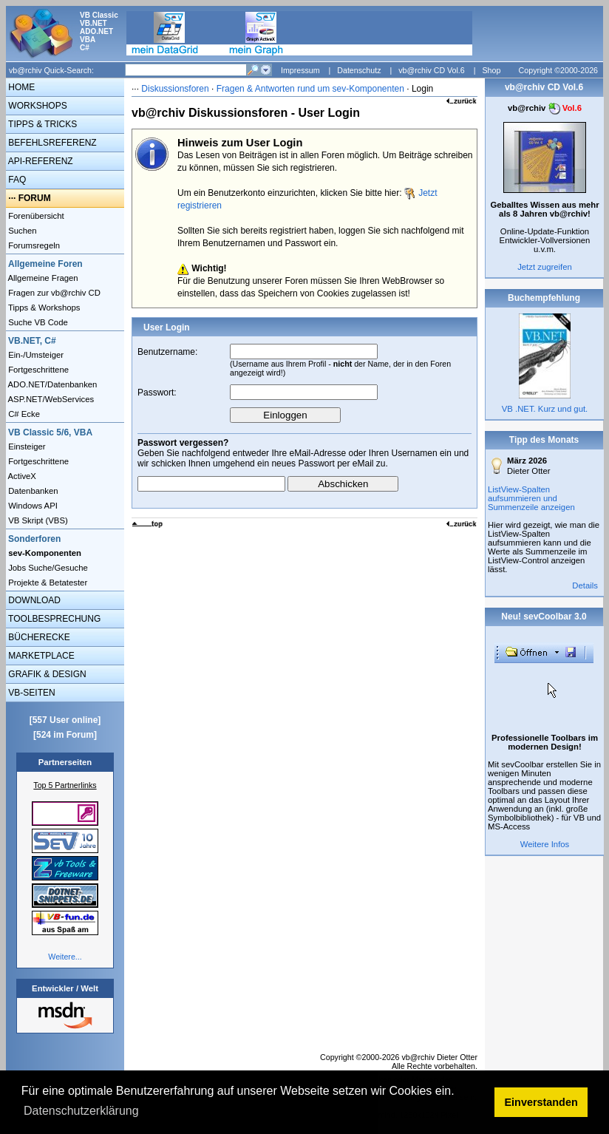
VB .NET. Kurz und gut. (545, 408)
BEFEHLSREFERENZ (51, 142)
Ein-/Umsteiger (35, 354)
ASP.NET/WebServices (50, 399)
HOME (20, 87)
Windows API (32, 505)
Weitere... (64, 956)
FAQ (16, 179)
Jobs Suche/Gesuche (47, 567)
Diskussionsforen (174, 89)
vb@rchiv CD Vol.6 (431, 70)
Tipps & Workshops (43, 307)
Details (585, 585)
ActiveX (21, 476)
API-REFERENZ (39, 161)
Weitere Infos (545, 844)
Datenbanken (32, 490)
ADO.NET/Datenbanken (51, 384)
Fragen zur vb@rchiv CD (53, 292)
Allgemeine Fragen (42, 278)
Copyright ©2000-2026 (558, 70)
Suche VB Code (37, 322)
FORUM (34, 198)
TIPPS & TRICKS (41, 124)
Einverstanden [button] (541, 1102)
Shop (491, 70)
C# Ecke (23, 414)
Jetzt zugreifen (544, 266)
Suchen (21, 230)
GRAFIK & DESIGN (46, 674)
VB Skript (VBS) (37, 520)
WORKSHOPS (36, 106)
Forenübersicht (35, 215)
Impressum (300, 70)
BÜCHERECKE (38, 637)
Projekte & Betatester (46, 582)
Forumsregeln (33, 245)
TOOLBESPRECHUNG (53, 619)
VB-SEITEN (30, 692)
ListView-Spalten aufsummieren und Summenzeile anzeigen (531, 498)
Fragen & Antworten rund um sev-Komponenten (310, 89)
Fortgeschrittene (37, 369)
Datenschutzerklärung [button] (81, 1110)
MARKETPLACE (40, 656)
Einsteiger (26, 446)
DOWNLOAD (33, 600)
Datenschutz (359, 70)
